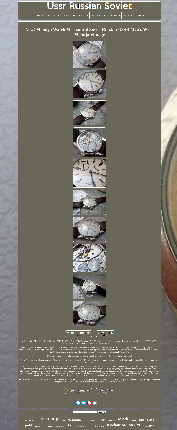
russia (133, 420)
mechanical (116, 425)
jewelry (37, 426)
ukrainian (99, 426)
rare (150, 419)
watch (123, 419)
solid (37, 421)
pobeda (112, 420)
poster (85, 421)
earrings (60, 426)
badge (51, 426)
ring (141, 419)
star (64, 420)
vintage (50, 419)
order (102, 419)
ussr (70, 424)
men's (93, 420)
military (148, 425)
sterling (29, 420)
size (44, 426)
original (74, 419)
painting (80, 426)
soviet (134, 424)
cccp (89, 426)
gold (28, 425)
